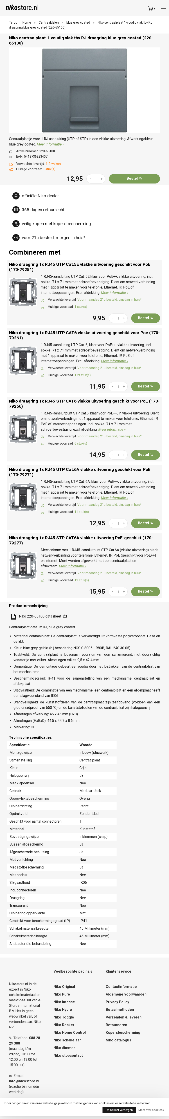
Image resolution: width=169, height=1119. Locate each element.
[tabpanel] (84, 90)
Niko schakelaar (67, 1040)
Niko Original (64, 987)
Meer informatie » (50, 144)
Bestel (134, 178)
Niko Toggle (64, 1017)
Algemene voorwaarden (126, 994)
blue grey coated (78, 22)
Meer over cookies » (151, 1110)
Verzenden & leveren (124, 1017)
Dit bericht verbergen (119, 1110)
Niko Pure (62, 994)
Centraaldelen (49, 22)
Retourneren (116, 1025)
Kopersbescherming (123, 1032)
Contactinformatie (121, 987)
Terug (13, 22)
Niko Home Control (70, 1032)
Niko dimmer (64, 1048)
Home (27, 22)
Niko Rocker (64, 1025)
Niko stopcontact (68, 1055)
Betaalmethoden (120, 1009)
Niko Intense (64, 1002)
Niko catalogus (118, 1040)
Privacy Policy (117, 1002)
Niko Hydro (63, 1009)
